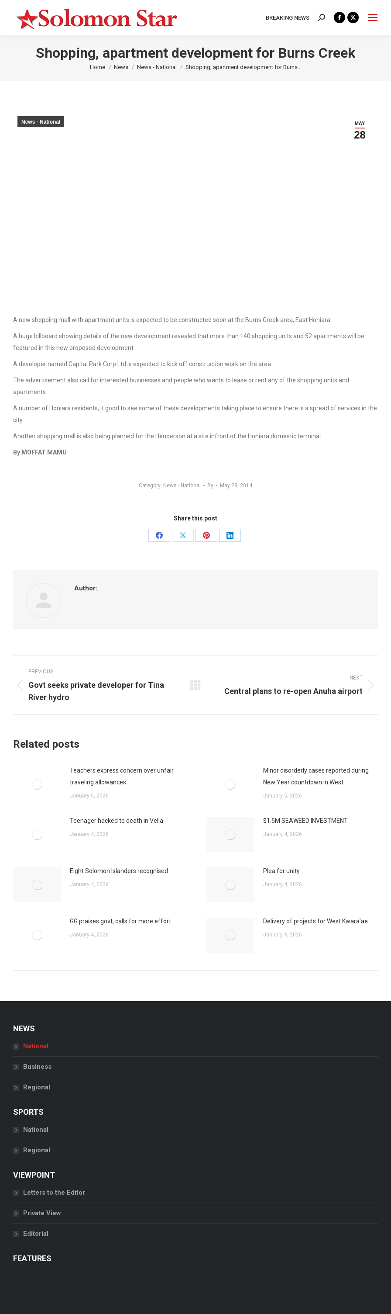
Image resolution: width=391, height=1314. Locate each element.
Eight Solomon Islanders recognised (119, 870)
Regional (36, 1087)
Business (37, 1067)
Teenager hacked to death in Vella (116, 820)
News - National (40, 122)
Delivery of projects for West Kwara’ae (315, 921)
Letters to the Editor (54, 1192)
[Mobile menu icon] (372, 17)
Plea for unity (281, 870)
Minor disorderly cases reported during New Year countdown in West (316, 776)
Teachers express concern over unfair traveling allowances (122, 776)
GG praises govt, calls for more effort (120, 921)
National (35, 1046)
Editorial (35, 1234)
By (210, 485)
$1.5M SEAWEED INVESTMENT (305, 820)
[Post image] (37, 784)
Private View (42, 1213)
